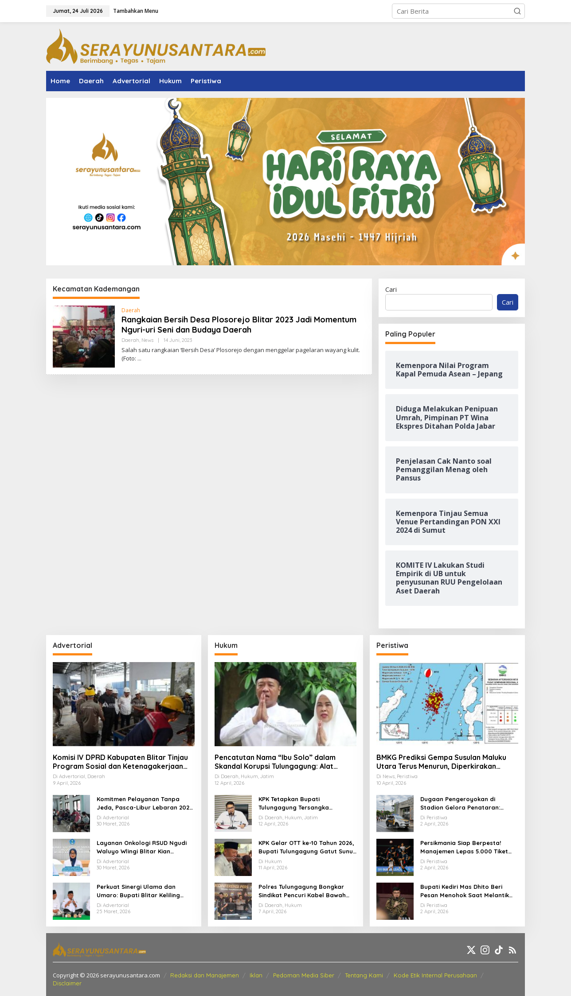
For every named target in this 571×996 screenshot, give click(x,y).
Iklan (256, 975)
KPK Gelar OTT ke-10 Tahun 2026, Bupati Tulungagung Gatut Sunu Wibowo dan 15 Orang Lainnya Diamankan (306, 847)
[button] (517, 11)
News (147, 340)
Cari (391, 289)
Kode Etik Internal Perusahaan (435, 975)
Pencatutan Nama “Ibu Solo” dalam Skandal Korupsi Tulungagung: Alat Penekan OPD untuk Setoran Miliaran (278, 762)
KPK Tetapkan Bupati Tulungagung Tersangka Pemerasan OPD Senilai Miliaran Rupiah (305, 803)
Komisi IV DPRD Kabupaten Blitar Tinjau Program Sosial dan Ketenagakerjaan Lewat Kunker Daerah (120, 762)
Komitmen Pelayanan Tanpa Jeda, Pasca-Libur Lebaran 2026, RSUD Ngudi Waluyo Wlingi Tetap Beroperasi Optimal (146, 803)
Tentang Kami (364, 975)
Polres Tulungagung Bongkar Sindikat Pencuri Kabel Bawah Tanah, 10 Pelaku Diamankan (302, 891)
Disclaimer (67, 983)
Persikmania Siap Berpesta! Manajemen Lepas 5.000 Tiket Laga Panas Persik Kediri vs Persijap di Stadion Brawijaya (464, 847)
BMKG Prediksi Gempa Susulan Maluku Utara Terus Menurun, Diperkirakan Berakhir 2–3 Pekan (441, 762)
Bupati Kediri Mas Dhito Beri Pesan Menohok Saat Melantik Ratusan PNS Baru (464, 891)
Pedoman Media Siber (303, 975)
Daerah (130, 310)
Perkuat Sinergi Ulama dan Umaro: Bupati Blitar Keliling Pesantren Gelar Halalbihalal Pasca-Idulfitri (140, 891)
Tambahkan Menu (135, 11)
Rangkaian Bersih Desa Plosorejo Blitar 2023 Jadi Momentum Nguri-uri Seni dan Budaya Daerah (238, 324)
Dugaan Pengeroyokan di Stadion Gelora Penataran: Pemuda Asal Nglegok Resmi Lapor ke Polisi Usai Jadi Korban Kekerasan (468, 803)
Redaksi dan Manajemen (204, 975)
